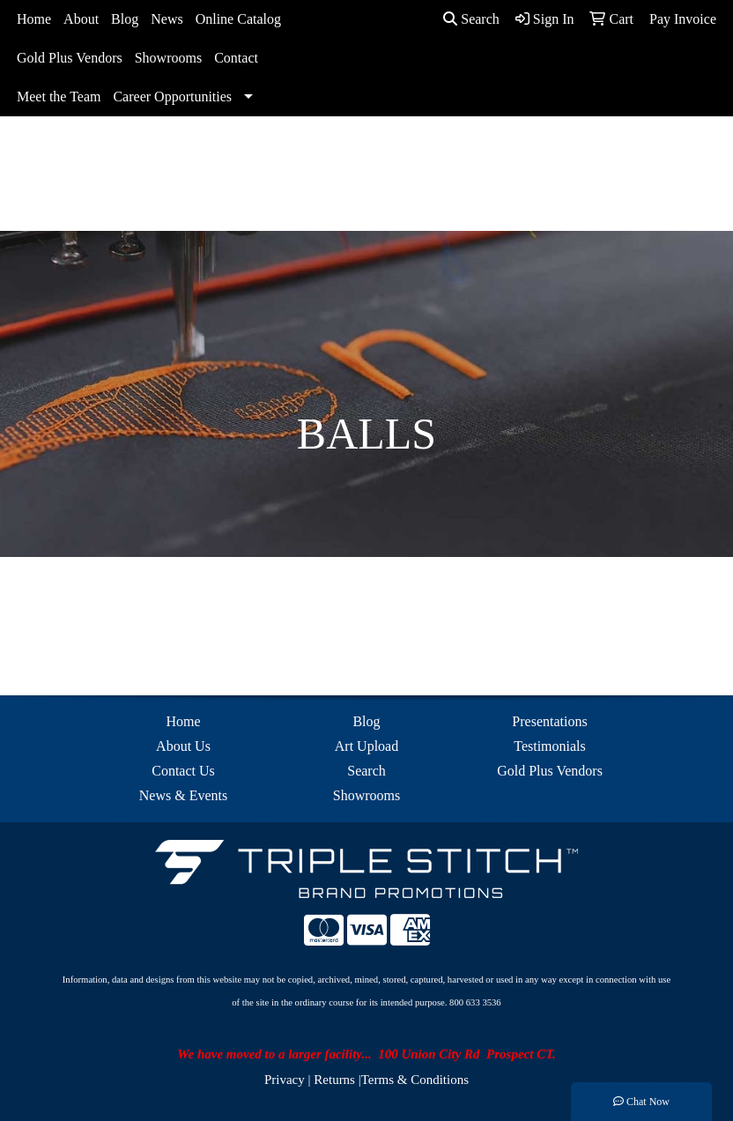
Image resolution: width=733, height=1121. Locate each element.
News (166, 18)
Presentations (549, 721)
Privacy (284, 1080)
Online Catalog (238, 18)
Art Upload (366, 746)
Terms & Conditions (415, 1080)
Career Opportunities (172, 96)
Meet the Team (58, 96)
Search (471, 18)
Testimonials (550, 746)
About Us (183, 746)
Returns (334, 1080)
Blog (124, 18)
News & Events (183, 795)
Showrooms (168, 57)
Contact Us (183, 770)
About (81, 18)
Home (34, 18)
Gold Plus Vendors (69, 57)
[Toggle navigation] (27, 211)
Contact (236, 57)
